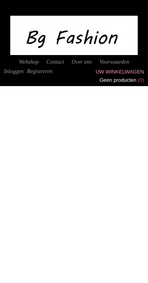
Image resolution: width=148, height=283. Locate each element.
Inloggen (14, 71)
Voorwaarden (114, 62)
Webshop (29, 62)
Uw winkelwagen (120, 72)
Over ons (82, 62)
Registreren (39, 71)
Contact (55, 62)
